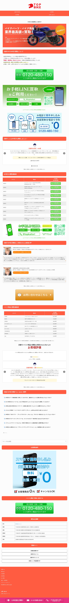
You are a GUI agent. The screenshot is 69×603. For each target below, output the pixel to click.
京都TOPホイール (34, 554)
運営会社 (3, 571)
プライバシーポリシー (5, 582)
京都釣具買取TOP (34, 550)
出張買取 (3, 573)
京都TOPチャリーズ (34, 557)
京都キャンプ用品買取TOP (34, 560)
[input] (34, 441)
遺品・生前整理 (4, 580)
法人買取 (3, 578)
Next (64, 153)
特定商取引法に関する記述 (6, 584)
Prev (5, 153)
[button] (66, 441)
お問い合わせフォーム (5, 593)
